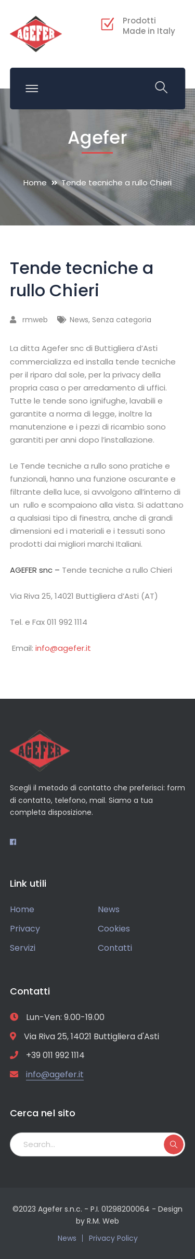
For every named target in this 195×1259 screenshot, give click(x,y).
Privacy (25, 929)
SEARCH (174, 1144)
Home (35, 182)
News (79, 319)
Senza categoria (121, 319)
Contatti (115, 948)
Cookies (114, 929)
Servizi (22, 948)
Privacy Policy (113, 1238)
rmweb (35, 319)
